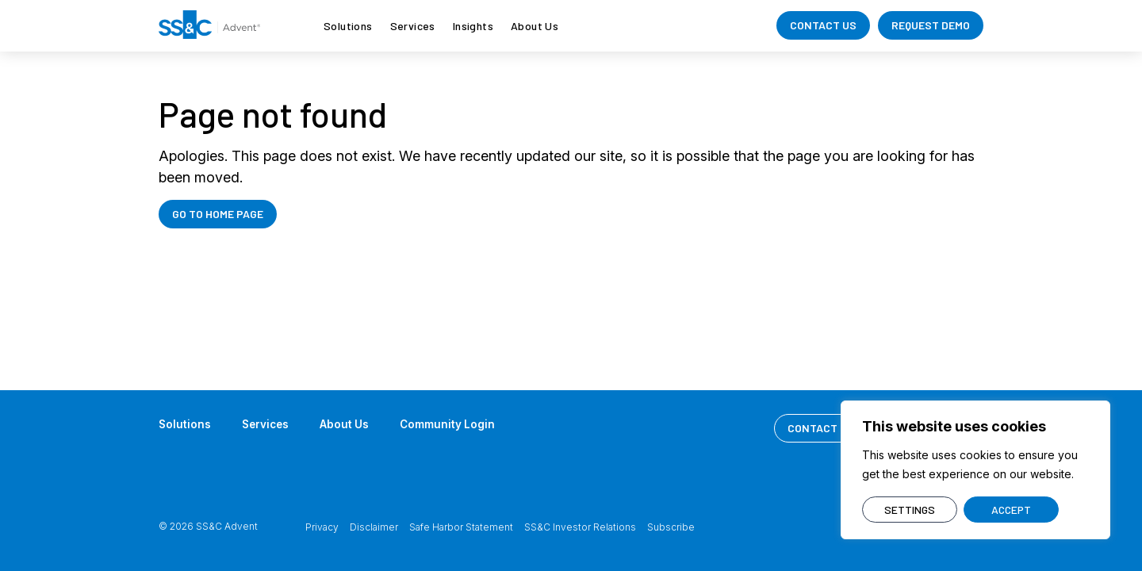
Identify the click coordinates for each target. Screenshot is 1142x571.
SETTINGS (909, 509)
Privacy (322, 527)
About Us (534, 26)
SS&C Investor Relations (580, 527)
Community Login (452, 424)
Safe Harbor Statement (461, 527)
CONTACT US (823, 25)
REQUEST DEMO (930, 25)
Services (412, 26)
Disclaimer (374, 527)
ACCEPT (1011, 509)
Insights (473, 26)
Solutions (348, 26)
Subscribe (671, 527)
